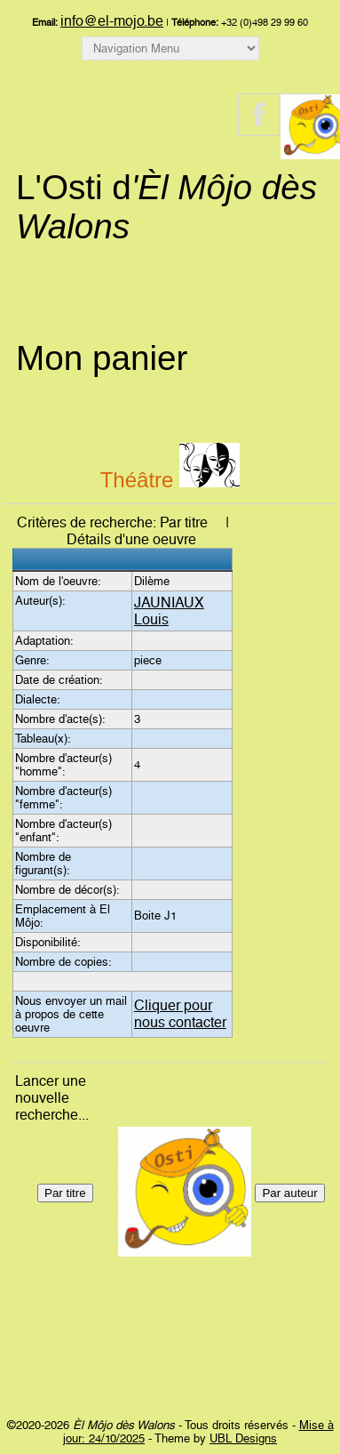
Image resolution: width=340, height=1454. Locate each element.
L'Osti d (166, 206)
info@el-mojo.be (111, 20)
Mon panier (101, 358)
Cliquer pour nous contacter (180, 1014)
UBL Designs (243, 1438)
